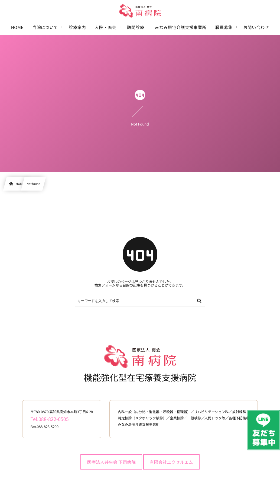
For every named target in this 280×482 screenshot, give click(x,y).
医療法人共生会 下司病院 (111, 462)
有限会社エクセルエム (171, 462)
